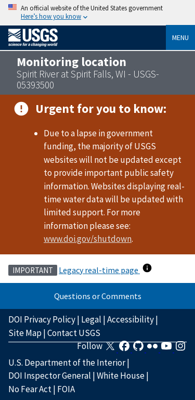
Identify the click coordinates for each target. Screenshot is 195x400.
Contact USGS (73, 333)
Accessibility (130, 319)
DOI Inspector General (49, 375)
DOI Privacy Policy (41, 319)
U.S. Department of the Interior (66, 362)
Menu (180, 37)
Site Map (25, 333)
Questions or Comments (97, 296)
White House (121, 375)
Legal (91, 319)
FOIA (66, 389)
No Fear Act (29, 389)
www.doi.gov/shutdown (88, 238)
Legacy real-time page (99, 270)
